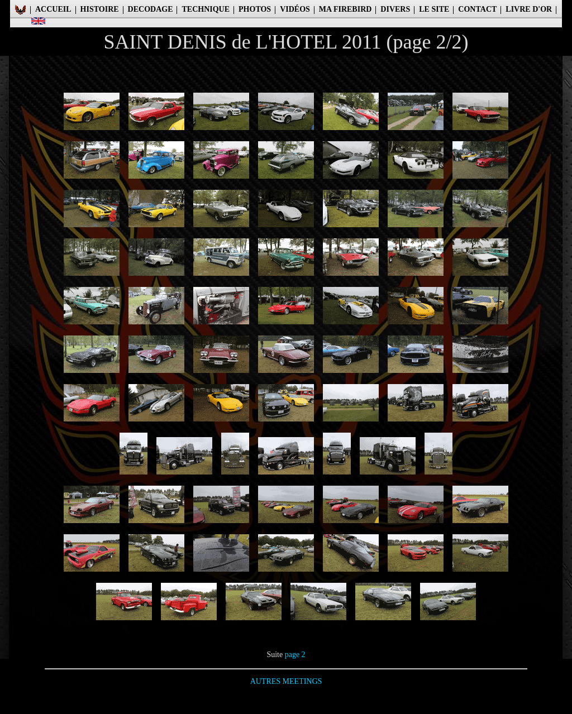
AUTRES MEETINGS (286, 681)
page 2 (295, 654)
